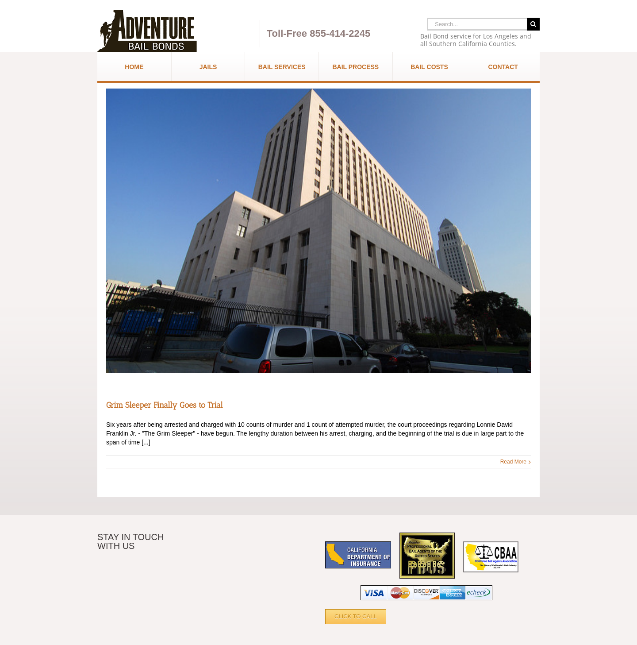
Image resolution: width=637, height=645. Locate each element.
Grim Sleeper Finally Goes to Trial (164, 405)
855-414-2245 (340, 33)
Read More (513, 462)
